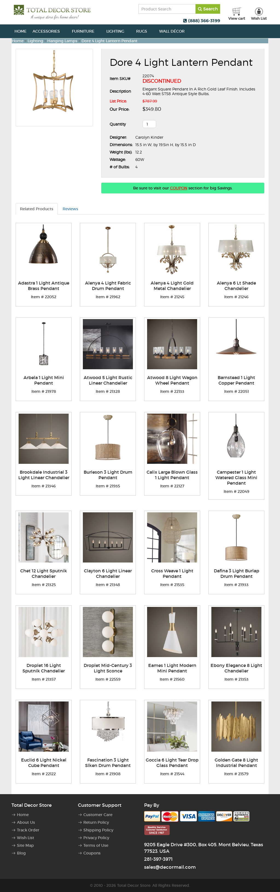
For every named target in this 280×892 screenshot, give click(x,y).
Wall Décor (175, 31)
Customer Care (97, 814)
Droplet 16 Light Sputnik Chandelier (43, 668)
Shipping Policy (98, 830)
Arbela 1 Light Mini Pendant (44, 380)
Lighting (118, 31)
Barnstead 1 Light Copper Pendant (236, 380)
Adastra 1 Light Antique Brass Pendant (43, 285)
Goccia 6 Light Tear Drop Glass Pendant (172, 762)
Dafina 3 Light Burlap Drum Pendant (236, 573)
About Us (26, 822)
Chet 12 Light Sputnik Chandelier (43, 573)
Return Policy (96, 822)
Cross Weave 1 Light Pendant (172, 573)
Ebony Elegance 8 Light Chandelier (236, 668)
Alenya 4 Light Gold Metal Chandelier (172, 285)
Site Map (25, 845)
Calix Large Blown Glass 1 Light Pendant (172, 474)
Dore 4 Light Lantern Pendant (109, 40)
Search (208, 9)
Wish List (25, 837)
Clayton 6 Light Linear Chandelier (108, 573)
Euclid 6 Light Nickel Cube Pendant (43, 762)
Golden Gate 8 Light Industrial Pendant (236, 762)
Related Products (36, 208)
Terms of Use (95, 845)
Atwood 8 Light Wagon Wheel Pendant (172, 380)
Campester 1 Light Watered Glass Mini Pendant (236, 477)
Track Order (28, 830)
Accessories (49, 31)
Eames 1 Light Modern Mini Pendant (172, 668)
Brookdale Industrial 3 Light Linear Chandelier (43, 474)
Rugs (144, 31)
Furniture (86, 31)
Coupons (92, 853)
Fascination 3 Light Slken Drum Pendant (108, 762)
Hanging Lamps (62, 40)
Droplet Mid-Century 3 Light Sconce (108, 668)
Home (20, 31)
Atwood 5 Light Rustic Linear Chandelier (108, 380)
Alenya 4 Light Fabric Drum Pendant (108, 285)
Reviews (70, 208)
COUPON (178, 188)
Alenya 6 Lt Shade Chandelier (236, 285)
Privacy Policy (96, 837)
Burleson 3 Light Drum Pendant (108, 474)
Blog (21, 853)
